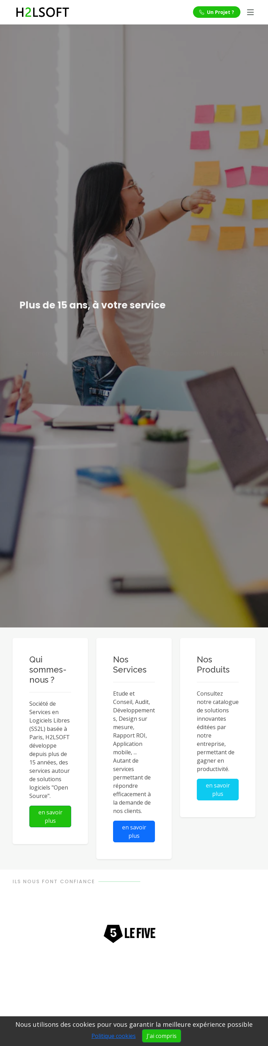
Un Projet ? (216, 12)
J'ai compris (162, 1036)
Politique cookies (113, 1036)
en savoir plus (50, 816)
